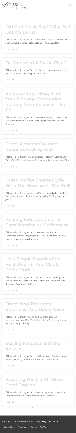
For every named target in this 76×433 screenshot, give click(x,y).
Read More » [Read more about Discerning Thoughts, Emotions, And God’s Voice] (11, 330)
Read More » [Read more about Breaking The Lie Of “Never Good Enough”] (11, 402)
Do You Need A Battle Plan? (35, 62)
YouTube (44, 427)
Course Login (9, 427)
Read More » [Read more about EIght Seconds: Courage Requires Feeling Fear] (11, 166)
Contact (34, 427)
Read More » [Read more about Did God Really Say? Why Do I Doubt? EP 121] (11, 49)
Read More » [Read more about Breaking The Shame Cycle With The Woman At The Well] (11, 206)
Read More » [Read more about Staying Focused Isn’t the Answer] (11, 366)
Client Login (23, 427)
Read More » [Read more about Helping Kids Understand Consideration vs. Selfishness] (11, 245)
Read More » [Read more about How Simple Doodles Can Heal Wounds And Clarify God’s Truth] (11, 290)
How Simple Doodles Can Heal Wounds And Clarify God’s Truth (33, 264)
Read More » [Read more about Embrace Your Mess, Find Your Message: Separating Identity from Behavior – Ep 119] (11, 130)
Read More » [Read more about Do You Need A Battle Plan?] (11, 80)
